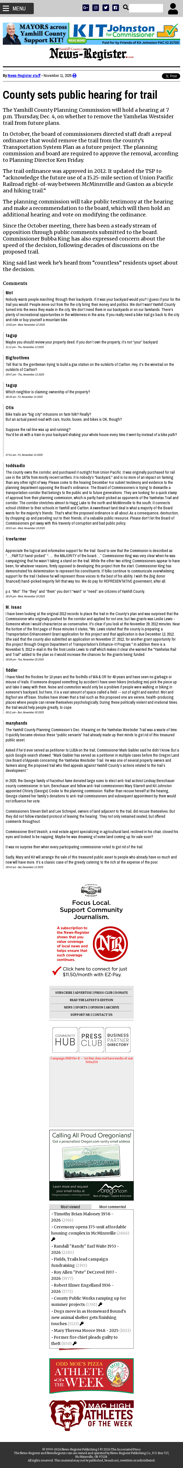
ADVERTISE (83, 993)
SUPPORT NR (80, 1015)
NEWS (68, 1007)
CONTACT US (102, 1015)
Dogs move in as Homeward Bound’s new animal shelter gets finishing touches (88, 1317)
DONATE (121, 993)
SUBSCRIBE (63, 993)
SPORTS (81, 1007)
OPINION (96, 1007)
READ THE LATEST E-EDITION (91, 1000)
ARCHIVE (112, 1007)
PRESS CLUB (103, 993)
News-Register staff (24, 75)
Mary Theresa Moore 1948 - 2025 (86, 1330)
